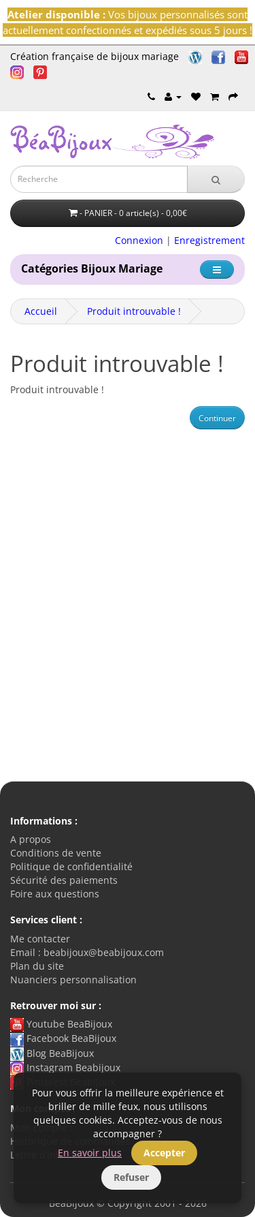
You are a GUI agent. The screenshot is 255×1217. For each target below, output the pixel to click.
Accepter (164, 1152)
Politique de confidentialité (71, 866)
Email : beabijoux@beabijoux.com (87, 952)
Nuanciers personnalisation (73, 979)
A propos (30, 839)
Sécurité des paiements (64, 880)
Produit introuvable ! (134, 311)
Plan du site (37, 965)
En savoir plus (90, 1152)
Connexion (139, 240)
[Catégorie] (217, 269)
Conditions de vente (55, 852)
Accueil (40, 311)
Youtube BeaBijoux (61, 1023)
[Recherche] (216, 179)
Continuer (217, 418)
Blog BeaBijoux (52, 1053)
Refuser (131, 1177)
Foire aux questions (54, 893)
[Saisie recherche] (99, 179)
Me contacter (40, 938)
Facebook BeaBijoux (63, 1038)
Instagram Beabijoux (65, 1067)
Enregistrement (209, 240)
